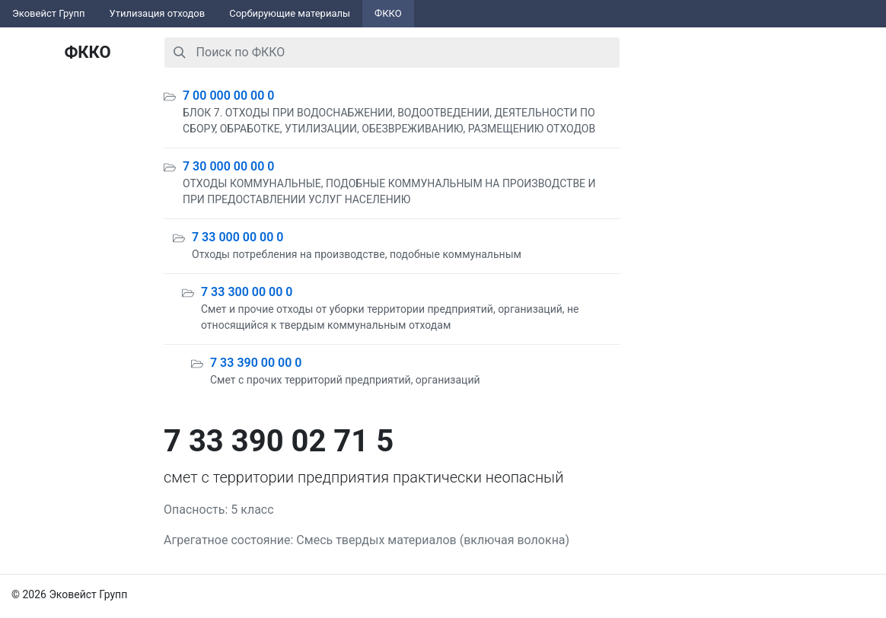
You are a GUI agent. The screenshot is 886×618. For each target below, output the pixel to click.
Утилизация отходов (158, 13)
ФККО (388, 13)
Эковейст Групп (48, 13)
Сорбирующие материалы (289, 13)
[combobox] (392, 52)
